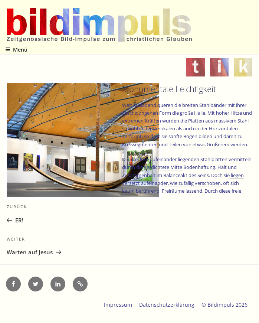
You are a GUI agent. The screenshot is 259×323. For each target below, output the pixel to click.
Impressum (118, 304)
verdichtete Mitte (163, 167)
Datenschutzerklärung (166, 304)
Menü (16, 49)
